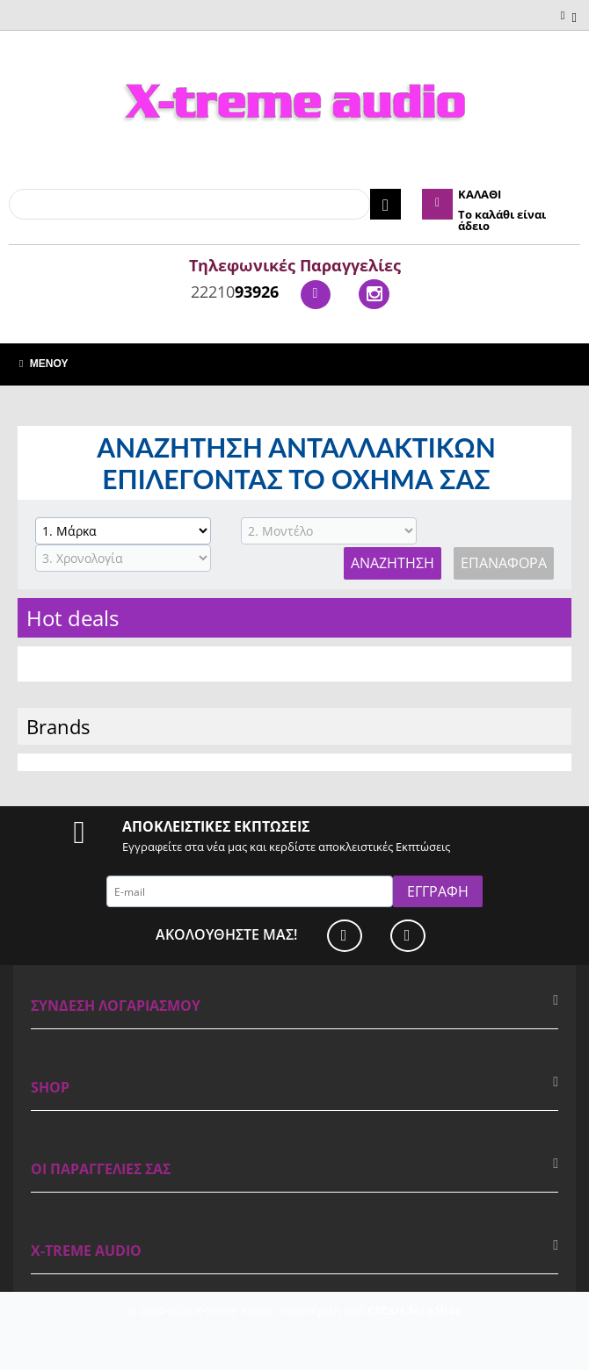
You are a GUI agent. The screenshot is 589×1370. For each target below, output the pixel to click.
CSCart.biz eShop (414, 1310)
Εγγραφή (438, 891)
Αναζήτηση (392, 563)
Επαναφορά (504, 563)
